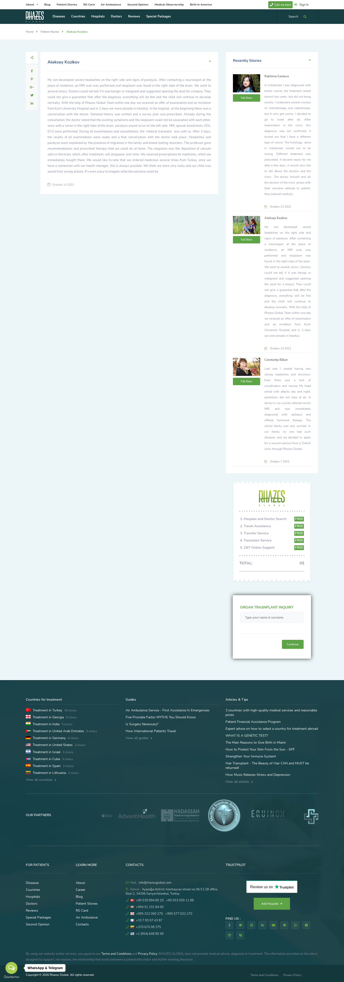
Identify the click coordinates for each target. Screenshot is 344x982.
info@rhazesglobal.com (155, 883)
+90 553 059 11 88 (180, 900)
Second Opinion (137, 4)
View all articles (239, 781)
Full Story (246, 98)
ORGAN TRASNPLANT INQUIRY (266, 607)
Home (29, 32)
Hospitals (98, 16)
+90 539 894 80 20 (150, 900)
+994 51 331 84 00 (150, 907)
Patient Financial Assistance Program (253, 721)
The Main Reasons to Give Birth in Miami (256, 742)
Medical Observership (169, 4)
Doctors (116, 16)
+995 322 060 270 (149, 914)
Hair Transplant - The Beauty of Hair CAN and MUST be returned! (267, 765)
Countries (78, 16)
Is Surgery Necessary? (142, 724)
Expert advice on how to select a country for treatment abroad (272, 728)
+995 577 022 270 (178, 914)
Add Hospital (271, 904)
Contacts (82, 924)
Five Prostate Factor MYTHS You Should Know (161, 717)
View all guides (139, 738)
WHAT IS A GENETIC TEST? (247, 735)
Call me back (280, 5)
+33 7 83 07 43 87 (149, 920)
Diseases (59, 16)
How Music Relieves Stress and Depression (258, 774)
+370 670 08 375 (148, 927)
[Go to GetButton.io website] (11, 977)
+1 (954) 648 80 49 (150, 934)
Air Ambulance (111, 4)
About (32, 4)
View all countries (41, 779)
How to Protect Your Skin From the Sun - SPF (260, 749)
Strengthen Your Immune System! (251, 756)
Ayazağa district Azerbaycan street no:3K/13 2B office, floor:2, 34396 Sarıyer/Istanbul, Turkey (172, 891)
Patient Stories (67, 4)
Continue (293, 644)
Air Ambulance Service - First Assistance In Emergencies (168, 710)
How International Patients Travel (151, 731)
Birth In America (201, 4)
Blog (47, 4)
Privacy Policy (147, 954)
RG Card (89, 4)
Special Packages (158, 16)
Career (80, 889)
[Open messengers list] (11, 968)
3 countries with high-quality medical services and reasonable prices (271, 712)
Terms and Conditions (116, 954)
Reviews (134, 16)
